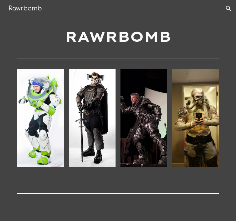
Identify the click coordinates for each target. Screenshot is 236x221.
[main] (117, 37)
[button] (228, 8)
